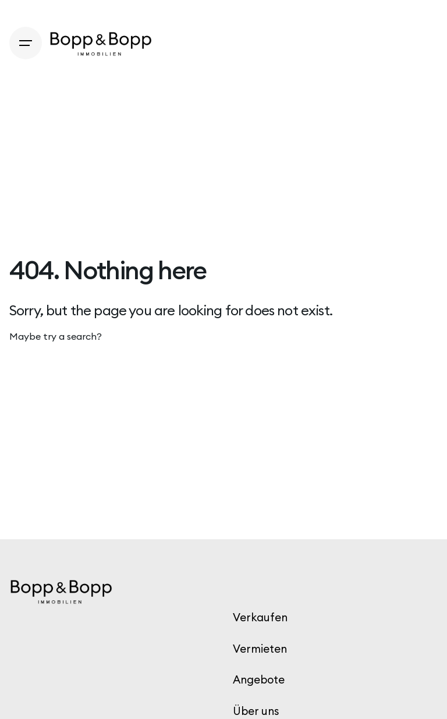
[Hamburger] (25, 43)
